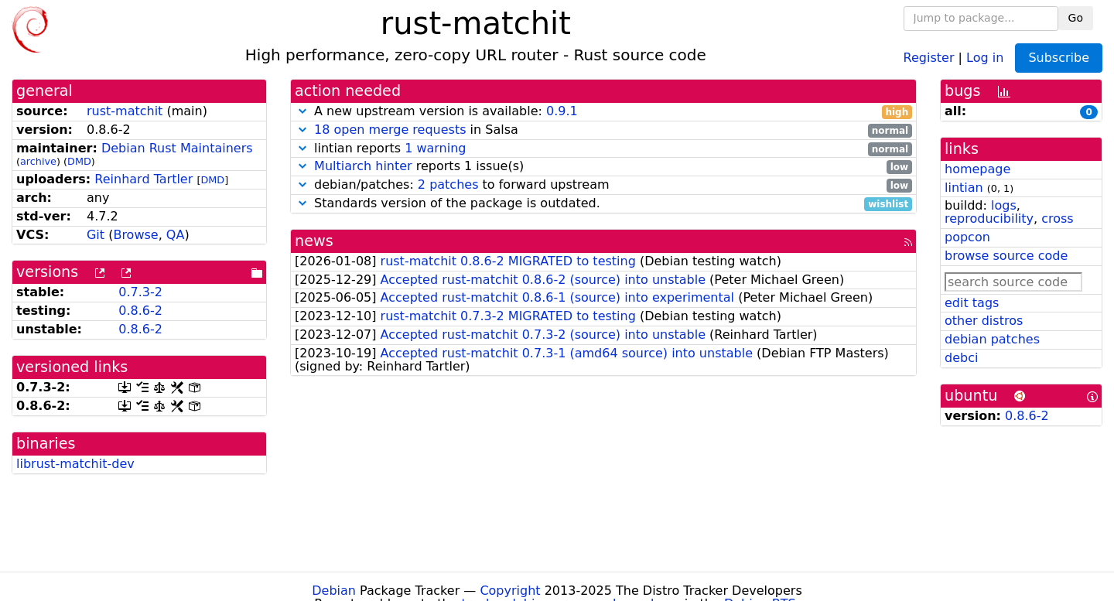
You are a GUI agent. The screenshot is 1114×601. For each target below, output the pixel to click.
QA (175, 234)
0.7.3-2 (140, 292)
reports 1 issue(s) (603, 166)
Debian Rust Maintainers (177, 148)
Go (1075, 18)
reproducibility (989, 218)
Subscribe (1058, 57)
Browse (135, 234)
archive (38, 161)
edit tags (972, 302)
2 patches (448, 184)
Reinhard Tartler (143, 179)
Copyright (510, 590)
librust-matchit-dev (75, 463)
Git (95, 234)
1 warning (435, 148)
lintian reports (603, 148)
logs (1004, 205)
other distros (984, 320)
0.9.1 (562, 111)
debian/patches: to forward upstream (603, 185)
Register (929, 57)
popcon (967, 237)
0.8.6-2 (140, 310)
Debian (334, 590)
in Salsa (603, 130)
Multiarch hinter (363, 166)
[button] (302, 111)
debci (961, 357)
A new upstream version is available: (603, 111)
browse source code (1006, 255)
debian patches (992, 339)
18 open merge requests (390, 129)
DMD (79, 161)
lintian (964, 187)
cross (1057, 218)
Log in (984, 57)
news (314, 241)
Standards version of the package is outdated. (603, 203)
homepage (977, 169)
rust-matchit (124, 111)
